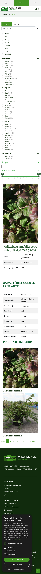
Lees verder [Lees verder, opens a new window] (18, 539)
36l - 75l (7, 48)
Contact (6, 488)
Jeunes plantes (9, 513)
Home (5, 14)
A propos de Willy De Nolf (12, 485)
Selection (17, 24)
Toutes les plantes (10, 504)
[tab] (21, 34)
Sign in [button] (21, 2)
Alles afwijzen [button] (17, 565)
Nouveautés (8, 510)
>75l (6, 51)
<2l (6, 37)
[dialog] (17, 543)
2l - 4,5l (7, 40)
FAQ (5, 495)
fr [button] (35, 3)
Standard (8, 54)
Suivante (33, 441)
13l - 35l (7, 45)
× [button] (29, 516)
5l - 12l (7, 42)
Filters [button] (7, 24)
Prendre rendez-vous (11, 492)
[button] (5, 213)
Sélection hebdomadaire (12, 507)
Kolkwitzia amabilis (12, 391)
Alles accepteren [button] (17, 560)
